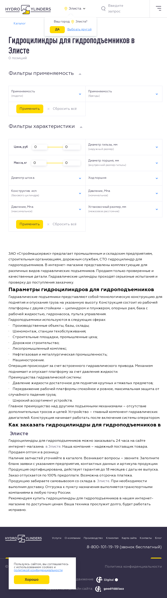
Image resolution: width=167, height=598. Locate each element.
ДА (57, 29)
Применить (30, 109)
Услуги (56, 538)
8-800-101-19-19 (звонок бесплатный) (124, 547)
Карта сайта (129, 538)
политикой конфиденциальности (38, 570)
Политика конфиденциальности (133, 567)
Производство (93, 538)
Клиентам (112, 538)
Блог (158, 538)
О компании (72, 538)
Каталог (20, 23)
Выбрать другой (79, 29)
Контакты (146, 538)
